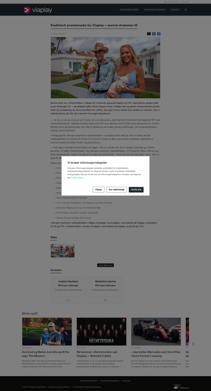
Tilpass (98, 190)
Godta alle (136, 190)
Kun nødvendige (116, 190)
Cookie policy (76, 178)
